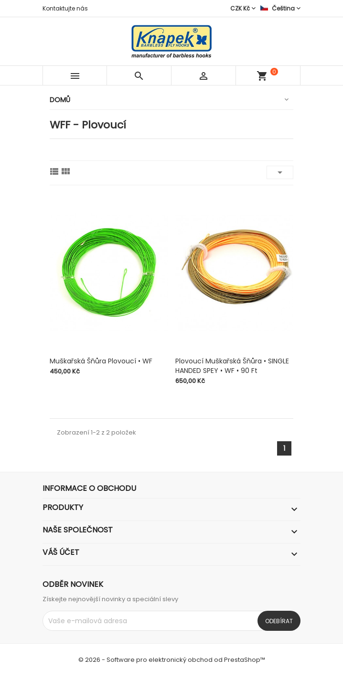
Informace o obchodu (89, 488)
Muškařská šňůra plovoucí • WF (101, 361)
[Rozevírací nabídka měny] (243, 8)
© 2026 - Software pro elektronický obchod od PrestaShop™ (171, 660)
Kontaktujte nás (65, 8)
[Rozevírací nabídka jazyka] (280, 8)
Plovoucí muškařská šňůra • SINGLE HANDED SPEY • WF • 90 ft (232, 365)
